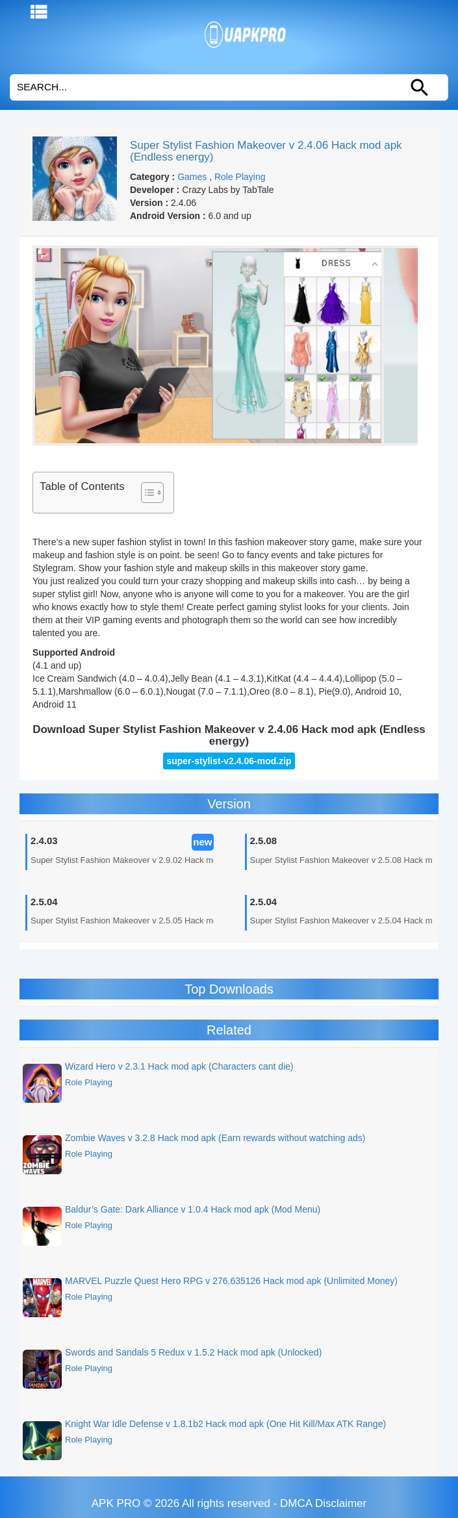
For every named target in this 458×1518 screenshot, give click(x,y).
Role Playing (240, 177)
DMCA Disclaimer (323, 1503)
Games (192, 177)
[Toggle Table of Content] (145, 492)
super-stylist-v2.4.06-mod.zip (228, 761)
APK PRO (116, 1503)
